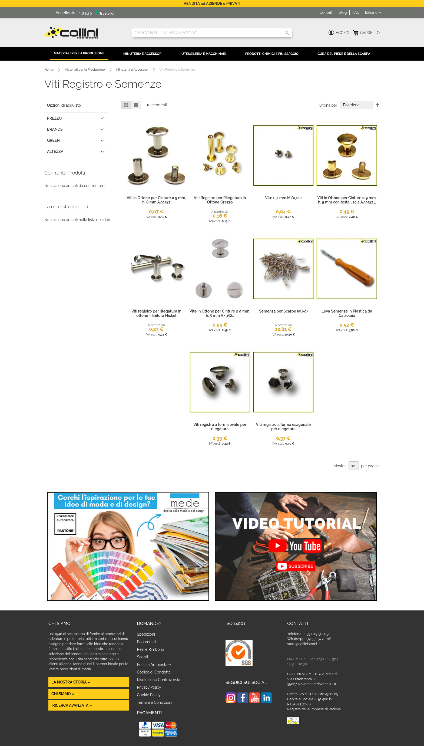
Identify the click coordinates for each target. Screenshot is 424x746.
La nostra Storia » (70, 682)
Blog (343, 12)
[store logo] (84, 33)
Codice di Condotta (154, 672)
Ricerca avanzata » (71, 705)
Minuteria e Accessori (143, 54)
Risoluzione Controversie (158, 680)
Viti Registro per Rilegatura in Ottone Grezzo (220, 200)
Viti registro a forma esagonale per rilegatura (283, 426)
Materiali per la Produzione (79, 53)
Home (49, 69)
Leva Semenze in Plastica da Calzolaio (347, 313)
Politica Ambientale (154, 664)
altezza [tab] (55, 151)
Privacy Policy (149, 687)
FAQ (356, 12)
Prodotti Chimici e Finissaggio (272, 54)
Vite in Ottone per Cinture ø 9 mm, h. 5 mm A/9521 (220, 313)
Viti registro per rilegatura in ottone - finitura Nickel (156, 313)
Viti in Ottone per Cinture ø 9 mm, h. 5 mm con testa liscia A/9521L (346, 200)
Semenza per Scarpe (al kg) (283, 311)
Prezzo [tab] (54, 118)
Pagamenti (146, 642)
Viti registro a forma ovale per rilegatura (219, 426)
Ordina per (328, 105)
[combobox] (212, 32)
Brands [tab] (54, 129)
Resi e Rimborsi (150, 649)
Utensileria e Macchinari (203, 54)
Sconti (142, 657)
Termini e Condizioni (154, 702)
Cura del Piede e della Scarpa (343, 54)
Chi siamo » (62, 694)
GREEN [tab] (53, 140)
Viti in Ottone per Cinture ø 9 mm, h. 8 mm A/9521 (156, 200)
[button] (373, 13)
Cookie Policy (149, 695)
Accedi (342, 33)
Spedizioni (146, 634)
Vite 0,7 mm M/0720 (283, 198)
